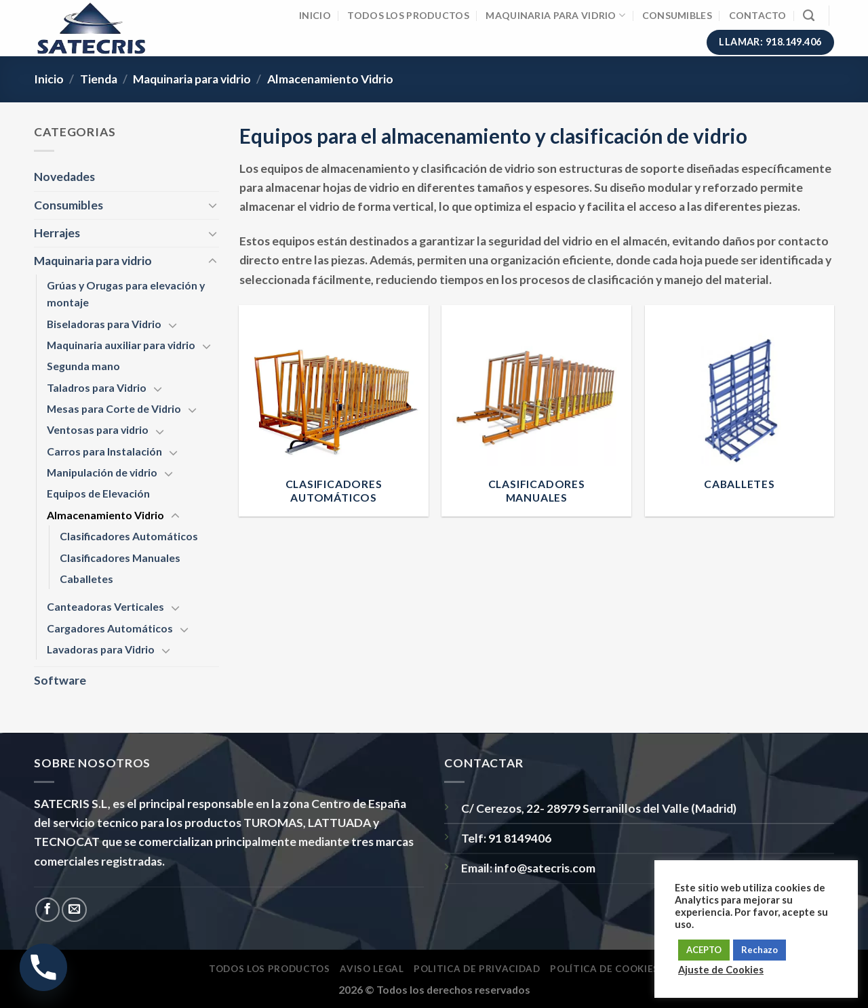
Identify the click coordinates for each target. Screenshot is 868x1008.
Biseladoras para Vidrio (104, 323)
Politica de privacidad (477, 968)
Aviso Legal (371, 968)
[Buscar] (808, 15)
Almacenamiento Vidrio (105, 514)
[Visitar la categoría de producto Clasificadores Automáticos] (334, 411)
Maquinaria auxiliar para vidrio (121, 344)
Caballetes (86, 578)
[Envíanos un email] (74, 910)
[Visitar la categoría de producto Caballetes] (740, 411)
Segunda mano (83, 365)
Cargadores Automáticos (110, 628)
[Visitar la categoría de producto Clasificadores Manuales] (536, 411)
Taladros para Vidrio (96, 387)
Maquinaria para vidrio (555, 15)
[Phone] (43, 967)
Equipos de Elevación (98, 493)
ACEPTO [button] (704, 949)
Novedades (64, 176)
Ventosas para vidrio (98, 429)
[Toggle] (212, 205)
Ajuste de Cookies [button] (721, 969)
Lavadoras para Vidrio (101, 649)
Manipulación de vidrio (102, 472)
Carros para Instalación (104, 451)
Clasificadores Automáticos (129, 535)
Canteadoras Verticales (105, 606)
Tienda (98, 79)
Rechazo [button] (759, 949)
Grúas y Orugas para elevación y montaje (126, 293)
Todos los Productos (408, 15)
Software (60, 680)
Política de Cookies (604, 968)
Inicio (315, 15)
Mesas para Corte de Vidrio (114, 408)
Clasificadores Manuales (120, 557)
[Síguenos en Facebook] (47, 910)
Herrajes (57, 233)
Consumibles (677, 15)
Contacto (758, 15)
